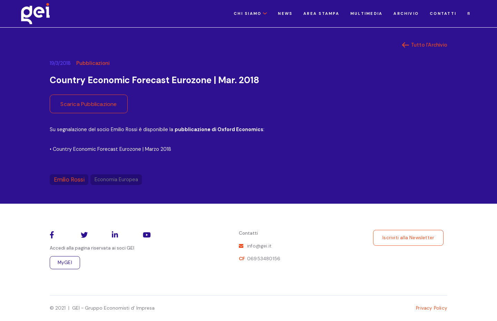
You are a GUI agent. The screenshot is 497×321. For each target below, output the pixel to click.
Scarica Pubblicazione (88, 104)
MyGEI (65, 262)
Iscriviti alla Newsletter (408, 238)
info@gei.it (259, 246)
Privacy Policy (431, 308)
